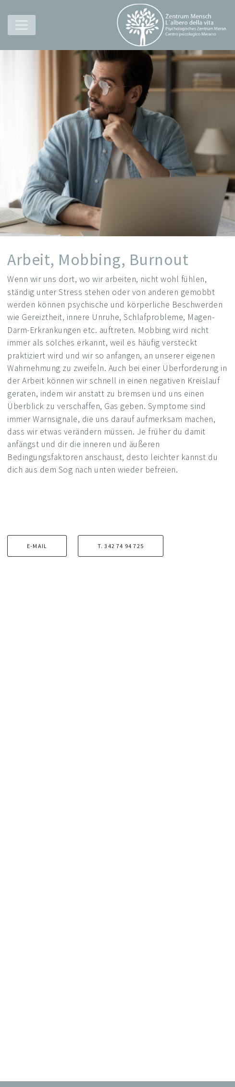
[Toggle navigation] (22, 25)
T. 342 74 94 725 (121, 546)
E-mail (37, 546)
